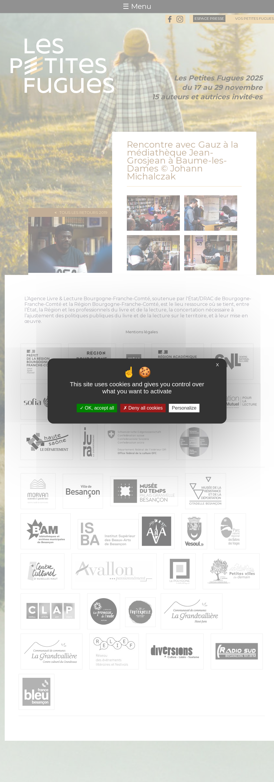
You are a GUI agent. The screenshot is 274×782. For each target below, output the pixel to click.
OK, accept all (97, 407)
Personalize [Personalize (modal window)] (184, 407)
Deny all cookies (143, 407)
